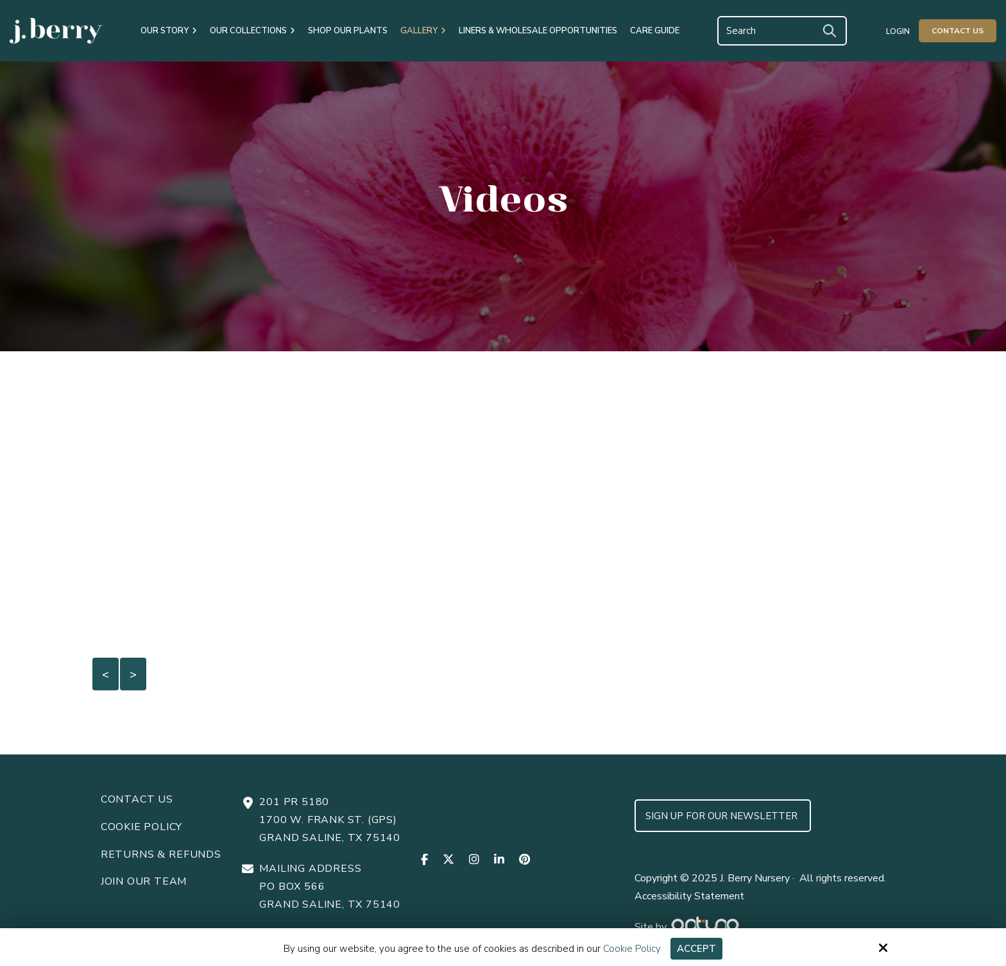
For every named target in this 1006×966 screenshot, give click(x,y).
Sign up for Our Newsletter (722, 816)
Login (898, 31)
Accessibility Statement (689, 896)
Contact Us (958, 31)
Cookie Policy (632, 948)
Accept (696, 948)
